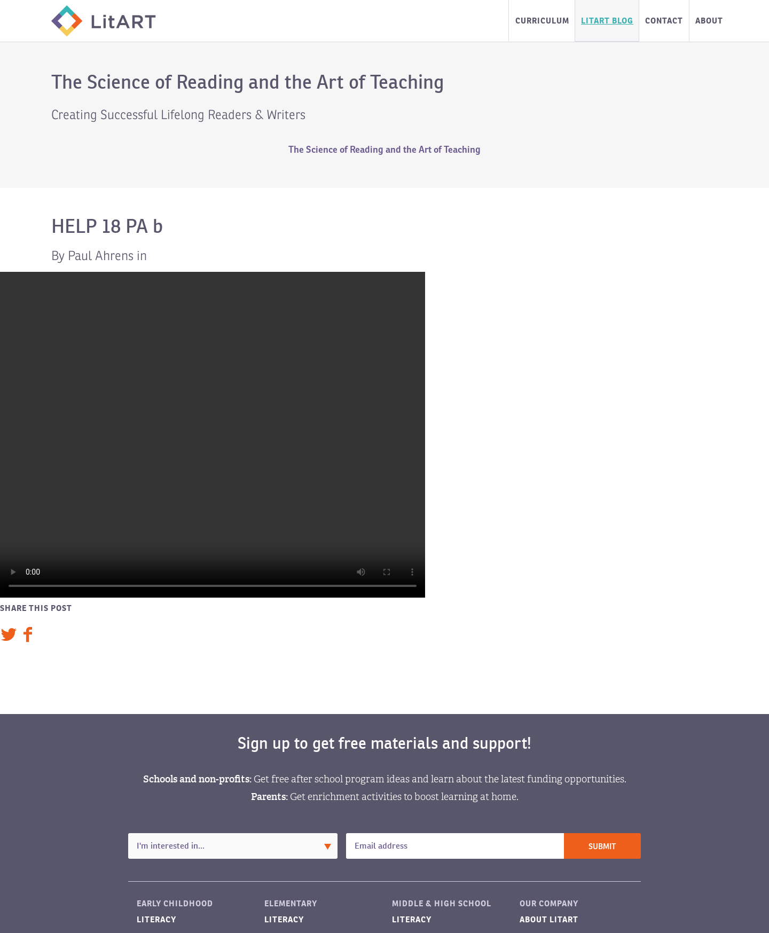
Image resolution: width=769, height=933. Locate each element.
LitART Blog (607, 20)
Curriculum (542, 20)
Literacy (156, 919)
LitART (103, 20)
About (709, 20)
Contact (664, 20)
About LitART (549, 919)
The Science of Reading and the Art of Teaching (384, 150)
